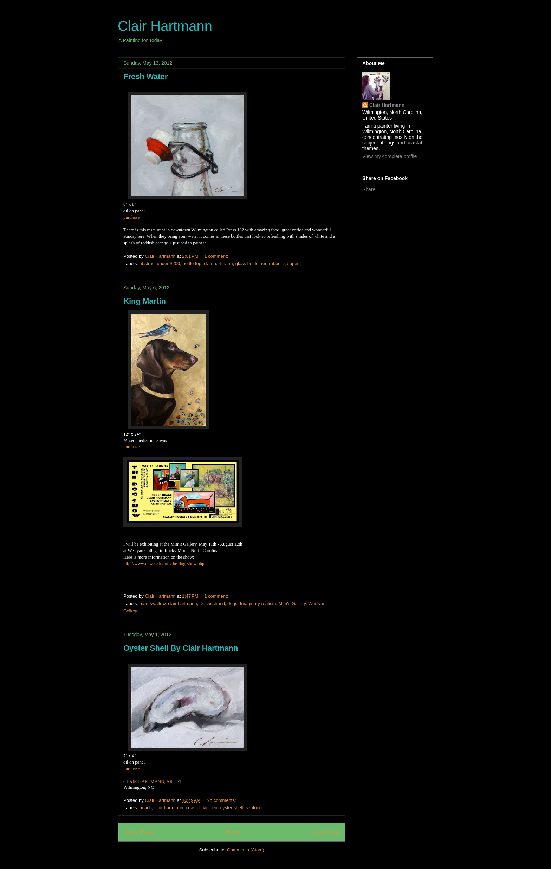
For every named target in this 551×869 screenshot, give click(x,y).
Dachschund (212, 603)
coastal (193, 807)
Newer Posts (138, 832)
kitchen (210, 807)
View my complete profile (389, 156)
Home (233, 832)
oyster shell (231, 807)
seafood (254, 807)
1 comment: (216, 256)
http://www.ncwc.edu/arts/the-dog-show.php (163, 563)
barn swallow (153, 603)
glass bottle (247, 263)
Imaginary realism (258, 603)
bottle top (191, 263)
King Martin (144, 301)
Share (368, 189)
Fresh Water (145, 76)
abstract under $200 (160, 263)
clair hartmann (218, 263)
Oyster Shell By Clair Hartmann (180, 648)
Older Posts (325, 832)
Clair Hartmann (165, 26)
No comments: (222, 800)
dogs (232, 603)
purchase (131, 217)
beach (146, 807)
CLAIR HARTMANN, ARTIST (152, 781)
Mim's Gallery (292, 603)
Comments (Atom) (245, 849)
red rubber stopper (280, 263)
